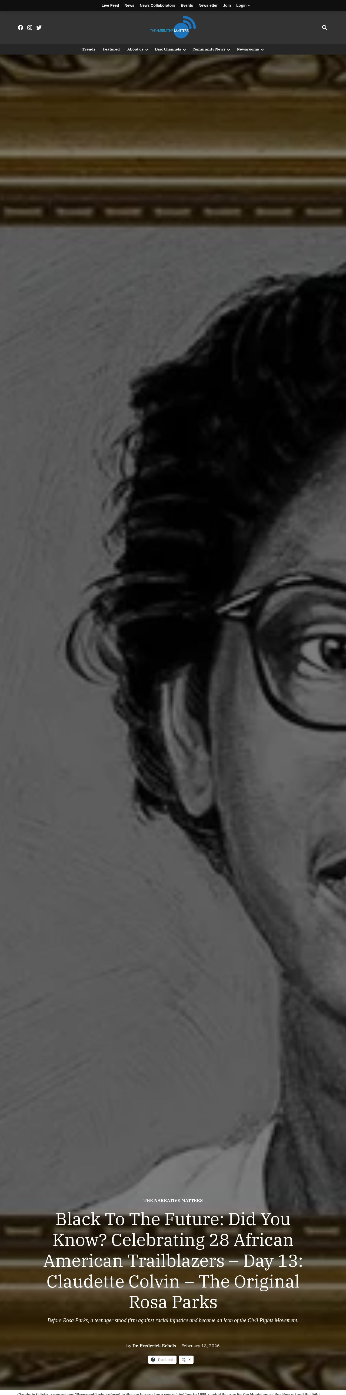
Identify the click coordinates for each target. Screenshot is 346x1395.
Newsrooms (248, 49)
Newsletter (208, 5)
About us (135, 49)
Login (243, 5)
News (129, 5)
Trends (88, 49)
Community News (208, 49)
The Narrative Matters (173, 1200)
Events (187, 5)
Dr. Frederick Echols (154, 1345)
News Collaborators (157, 5)
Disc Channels (168, 49)
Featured (111, 49)
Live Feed (110, 5)
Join (227, 5)
